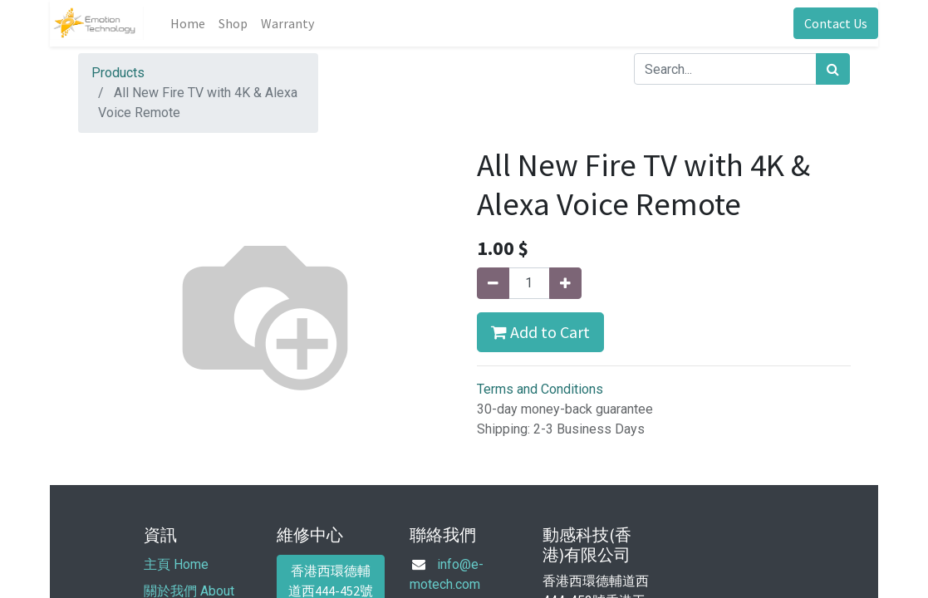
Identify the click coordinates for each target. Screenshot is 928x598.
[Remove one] (493, 283)
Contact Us (835, 23)
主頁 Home (176, 564)
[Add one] (565, 283)
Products (118, 73)
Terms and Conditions (540, 389)
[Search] (833, 69)
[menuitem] (188, 23)
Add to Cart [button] (540, 331)
